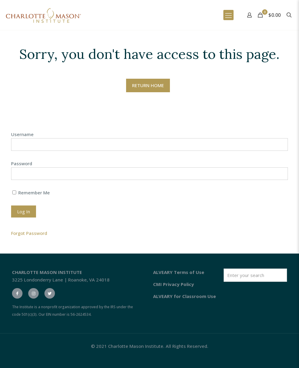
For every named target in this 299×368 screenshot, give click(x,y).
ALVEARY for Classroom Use (184, 296)
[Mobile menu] (228, 15)
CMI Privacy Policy (173, 284)
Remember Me (31, 193)
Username (22, 134)
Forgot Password (29, 233)
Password (21, 163)
